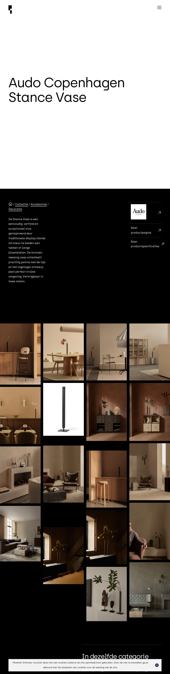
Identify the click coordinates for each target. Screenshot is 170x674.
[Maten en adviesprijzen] (145, 244)
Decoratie (15, 209)
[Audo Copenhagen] (145, 212)
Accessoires (39, 204)
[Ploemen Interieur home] (51, 9)
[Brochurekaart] (145, 230)
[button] (157, 665)
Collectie (21, 204)
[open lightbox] (20, 353)
